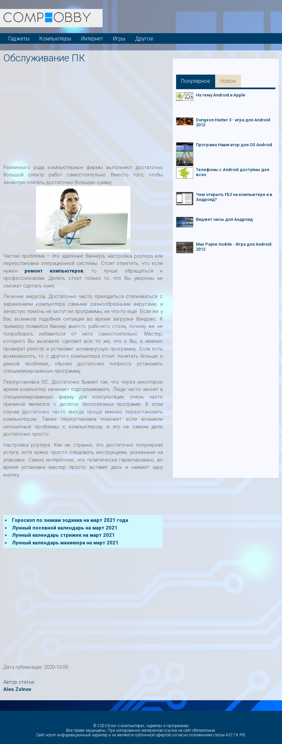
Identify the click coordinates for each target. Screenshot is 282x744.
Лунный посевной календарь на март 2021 (65, 528)
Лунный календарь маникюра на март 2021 (65, 543)
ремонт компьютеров (53, 271)
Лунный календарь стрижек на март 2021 (63, 535)
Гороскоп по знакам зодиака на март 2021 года (70, 520)
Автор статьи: (19, 682)
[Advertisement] (142, 111)
